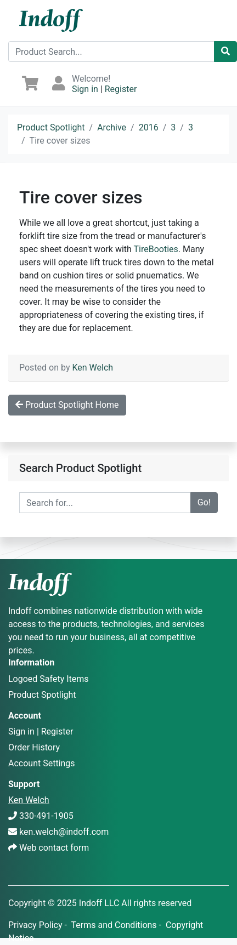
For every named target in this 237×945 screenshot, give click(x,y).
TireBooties (156, 249)
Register (121, 89)
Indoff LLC (99, 903)
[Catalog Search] (225, 51)
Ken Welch (92, 367)
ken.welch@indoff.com (64, 832)
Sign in (85, 89)
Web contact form (54, 847)
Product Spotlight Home (67, 405)
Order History (34, 747)
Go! (204, 502)
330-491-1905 (46, 816)
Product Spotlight (51, 127)
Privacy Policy (35, 925)
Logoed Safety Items (48, 679)
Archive (111, 127)
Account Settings (41, 763)
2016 (149, 127)
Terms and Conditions (114, 925)
